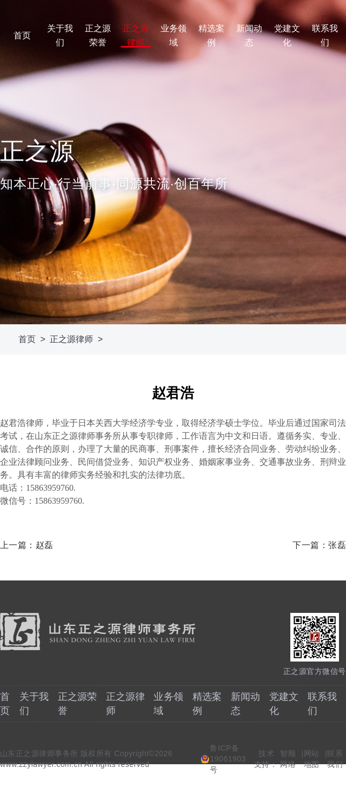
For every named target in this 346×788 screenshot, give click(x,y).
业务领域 (174, 35)
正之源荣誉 (98, 35)
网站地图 (312, 759)
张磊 (337, 545)
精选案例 (211, 35)
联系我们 (325, 35)
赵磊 (45, 545)
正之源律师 (136, 35)
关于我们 (60, 35)
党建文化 (287, 35)
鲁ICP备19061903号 (228, 759)
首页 (22, 35)
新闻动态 (249, 35)
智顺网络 (288, 759)
